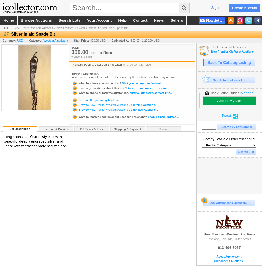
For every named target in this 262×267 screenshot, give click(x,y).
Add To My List (229, 101)
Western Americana (55, 40)
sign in (217, 7)
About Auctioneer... (229, 256)
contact (140, 20)
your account (99, 20)
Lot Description (20, 128)
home (8, 20)
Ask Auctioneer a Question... (225, 202)
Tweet (226, 115)
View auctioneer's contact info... (122, 92)
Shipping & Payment (127, 129)
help (122, 20)
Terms (163, 129)
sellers (177, 20)
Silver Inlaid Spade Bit (113, 28)
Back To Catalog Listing (229, 62)
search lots (69, 20)
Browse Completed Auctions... (115, 109)
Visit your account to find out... (117, 83)
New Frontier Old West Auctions (76, 28)
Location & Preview (56, 129)
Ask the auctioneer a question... (121, 88)
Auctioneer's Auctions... (229, 261)
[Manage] (247, 93)
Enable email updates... (125, 116)
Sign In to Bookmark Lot (224, 80)
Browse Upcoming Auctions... (97, 100)
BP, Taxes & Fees (91, 129)
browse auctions (36, 20)
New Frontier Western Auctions (33, 28)
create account (244, 8)
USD (20, 40)
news (159, 20)
